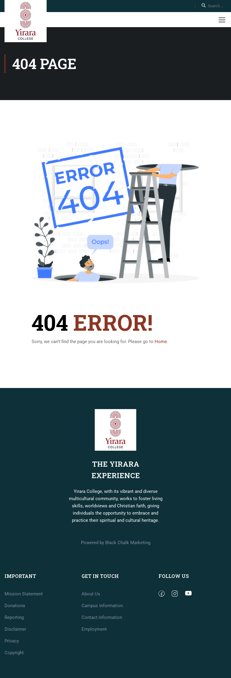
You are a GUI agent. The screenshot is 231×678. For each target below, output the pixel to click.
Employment (94, 656)
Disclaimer (15, 656)
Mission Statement (24, 621)
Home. (161, 341)
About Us (91, 621)
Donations (15, 632)
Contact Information (102, 644)
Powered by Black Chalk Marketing (115, 569)
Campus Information (102, 632)
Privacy (12, 668)
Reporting (14, 644)
